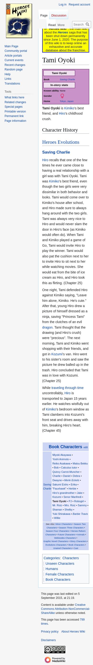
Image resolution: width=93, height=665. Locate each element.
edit (85, 447)
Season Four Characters (57, 531)
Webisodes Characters (65, 538)
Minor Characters (64, 524)
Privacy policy (49, 631)
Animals (81, 534)
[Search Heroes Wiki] (81, 24)
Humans (52, 569)
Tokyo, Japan (67, 101)
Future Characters (66, 534)
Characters (70, 558)
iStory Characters (78, 541)
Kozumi (56, 354)
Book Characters (65, 446)
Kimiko (69, 108)
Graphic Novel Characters (55, 541)
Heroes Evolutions (60, 142)
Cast (76, 548)
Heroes (63, 32)
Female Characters (60, 574)
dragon (47, 327)
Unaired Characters (62, 548)
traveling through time (68, 388)
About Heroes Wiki (73, 631)
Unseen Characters (60, 563)
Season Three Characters (71, 528)
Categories (52, 558)
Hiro (62, 113)
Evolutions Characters (56, 545)
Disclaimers (48, 640)
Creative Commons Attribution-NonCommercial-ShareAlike (65, 609)
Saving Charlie (67, 79)
